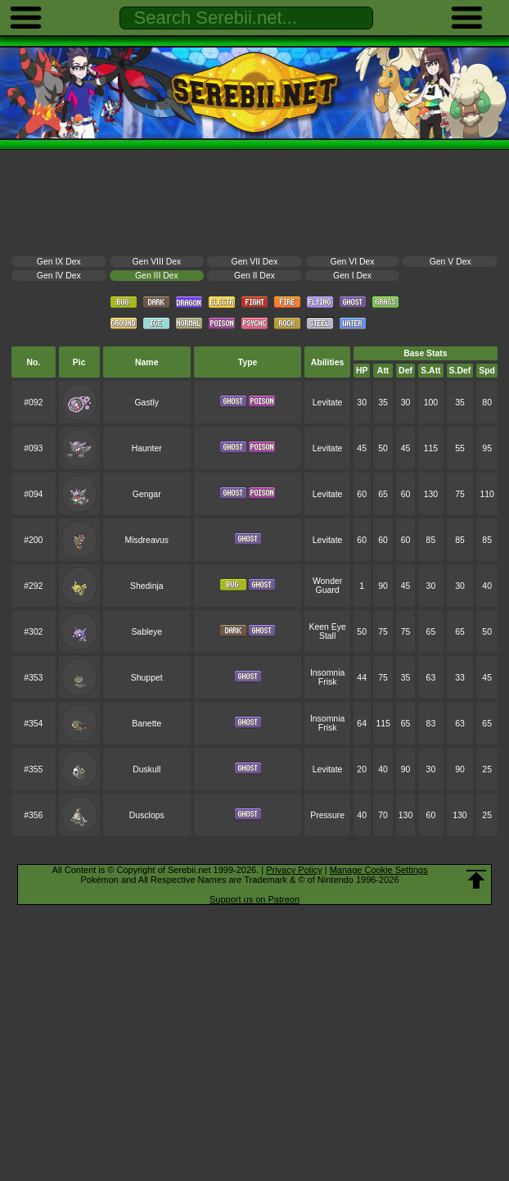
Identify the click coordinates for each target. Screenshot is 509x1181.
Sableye (146, 631)
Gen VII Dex (255, 261)
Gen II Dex (254, 275)
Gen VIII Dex (157, 261)
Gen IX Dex (59, 261)
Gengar (147, 494)
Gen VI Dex (353, 261)
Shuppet (147, 677)
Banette (146, 723)
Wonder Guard (327, 586)
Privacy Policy (294, 870)
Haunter (147, 448)
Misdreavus (147, 540)
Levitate (328, 402)
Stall (327, 635)
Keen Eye (327, 626)
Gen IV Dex (59, 275)
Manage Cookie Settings (379, 870)
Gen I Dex (352, 275)
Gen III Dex (156, 275)
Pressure (327, 815)
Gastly (146, 402)
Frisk (327, 681)
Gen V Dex (450, 261)
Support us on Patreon (254, 899)
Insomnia (327, 672)
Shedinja (147, 585)
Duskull (146, 769)
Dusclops (146, 815)
